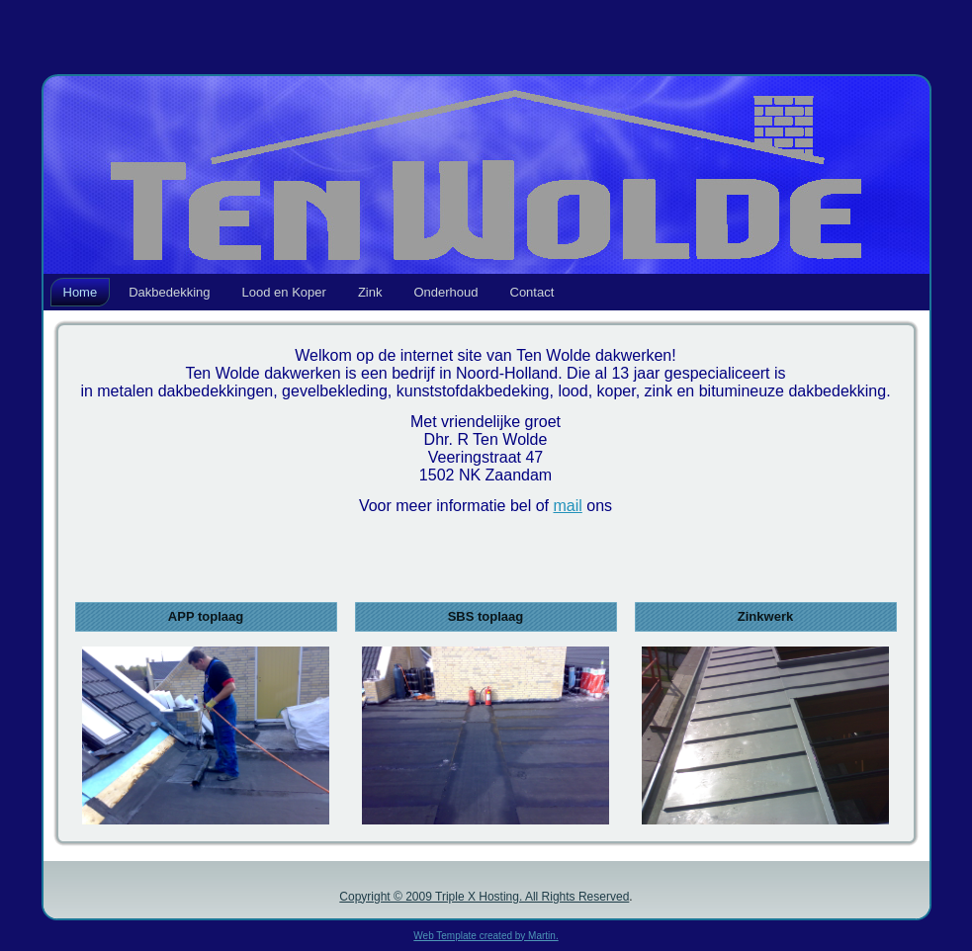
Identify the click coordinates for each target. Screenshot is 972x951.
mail (567, 505)
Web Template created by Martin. (485, 935)
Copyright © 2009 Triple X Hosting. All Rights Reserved (484, 897)
